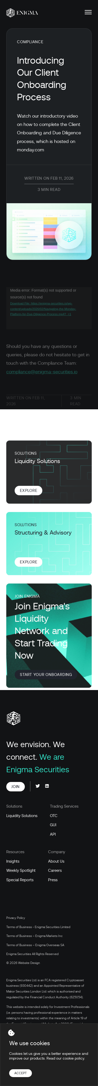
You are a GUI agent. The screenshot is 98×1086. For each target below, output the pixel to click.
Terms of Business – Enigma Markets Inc (34, 936)
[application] (49, 312)
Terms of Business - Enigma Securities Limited (38, 927)
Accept (20, 1073)
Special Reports (19, 880)
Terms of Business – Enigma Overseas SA (35, 945)
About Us (56, 861)
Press (52, 880)
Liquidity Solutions (21, 816)
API (53, 834)
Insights (12, 861)
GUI (53, 825)
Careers (55, 870)
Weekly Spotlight (21, 870)
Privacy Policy (15, 918)
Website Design (29, 963)
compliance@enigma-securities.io (41, 376)
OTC (53, 816)
